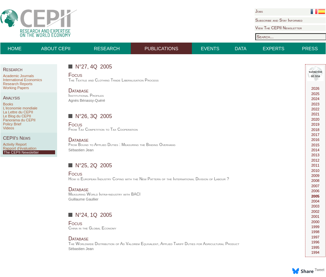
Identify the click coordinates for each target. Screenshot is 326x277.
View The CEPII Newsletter (278, 28)
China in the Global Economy (92, 228)
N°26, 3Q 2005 (93, 116)
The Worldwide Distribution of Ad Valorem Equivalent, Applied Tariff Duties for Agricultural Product (153, 243)
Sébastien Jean (81, 150)
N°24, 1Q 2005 (93, 215)
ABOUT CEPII (55, 48)
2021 (315, 114)
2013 (315, 155)
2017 (315, 135)
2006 (315, 191)
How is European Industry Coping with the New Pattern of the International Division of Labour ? (148, 179)
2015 (315, 145)
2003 (315, 206)
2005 (315, 196)
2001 (315, 216)
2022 (315, 109)
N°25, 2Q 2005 (93, 165)
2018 (315, 130)
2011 (315, 165)
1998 (315, 232)
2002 (315, 211)
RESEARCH (107, 48)
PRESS (310, 48)
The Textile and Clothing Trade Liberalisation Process (113, 80)
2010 (315, 171)
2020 (315, 119)
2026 (315, 88)
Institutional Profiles (86, 95)
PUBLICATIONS (162, 48)
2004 (315, 201)
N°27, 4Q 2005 (93, 66)
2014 (315, 150)
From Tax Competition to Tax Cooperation (103, 129)
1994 (315, 252)
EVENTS (210, 48)
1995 (315, 247)
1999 (315, 227)
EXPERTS (274, 48)
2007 (315, 186)
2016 (315, 140)
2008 (315, 181)
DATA (240, 48)
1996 (315, 242)
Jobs (259, 11)
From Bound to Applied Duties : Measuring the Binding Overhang (122, 144)
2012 (315, 160)
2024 (315, 99)
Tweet (319, 270)
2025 (315, 94)
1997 (315, 237)
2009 (315, 176)
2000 (315, 222)
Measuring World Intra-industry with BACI (104, 194)
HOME (15, 48)
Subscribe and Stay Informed (278, 20)
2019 (315, 124)
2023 (315, 104)
